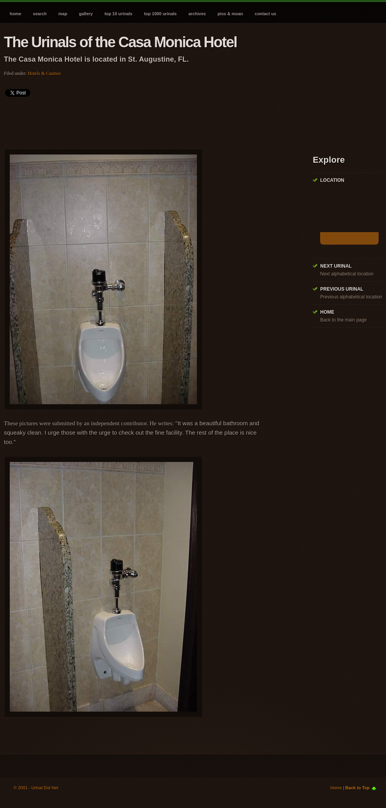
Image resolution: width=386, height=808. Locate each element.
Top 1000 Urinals (160, 13)
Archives (197, 13)
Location (332, 180)
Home (15, 13)
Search (39, 13)
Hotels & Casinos (44, 73)
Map (62, 13)
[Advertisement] (146, 120)
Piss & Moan (230, 13)
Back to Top (357, 787)
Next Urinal (336, 266)
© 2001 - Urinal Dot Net (36, 787)
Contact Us (265, 13)
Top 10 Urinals (118, 13)
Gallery (85, 13)
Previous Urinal (341, 289)
